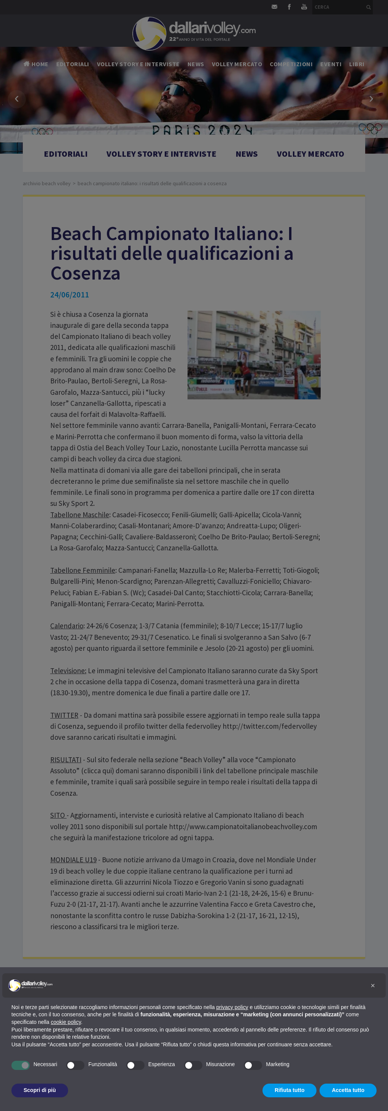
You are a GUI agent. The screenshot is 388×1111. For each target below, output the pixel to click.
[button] (373, 985)
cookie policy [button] (66, 1022)
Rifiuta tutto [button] (290, 1090)
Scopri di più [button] (40, 1090)
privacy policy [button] (232, 1007)
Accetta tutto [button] (348, 1090)
